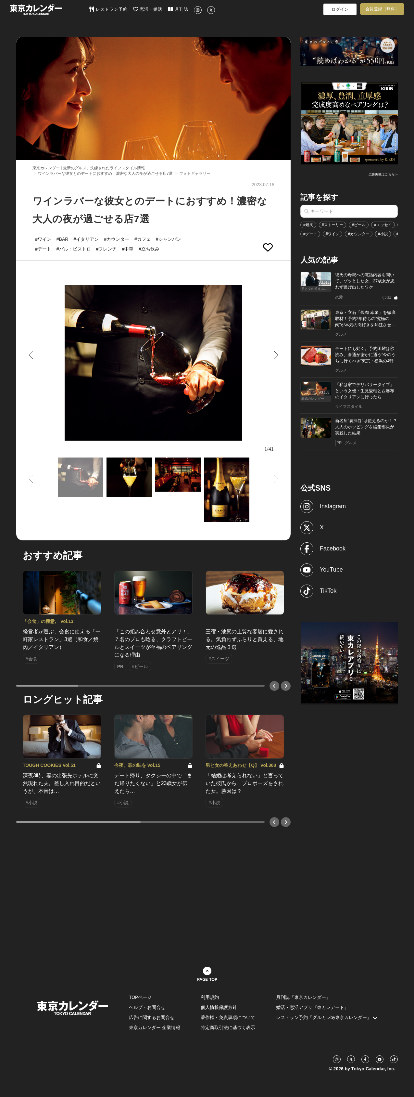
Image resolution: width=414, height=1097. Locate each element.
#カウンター (359, 234)
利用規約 (210, 997)
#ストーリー (333, 225)
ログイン (340, 9)
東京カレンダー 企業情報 (154, 1027)
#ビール (359, 225)
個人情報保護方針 (219, 1007)
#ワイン (333, 234)
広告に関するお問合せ (151, 1017)
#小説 (383, 234)
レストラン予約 (108, 9)
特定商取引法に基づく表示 (228, 1027)
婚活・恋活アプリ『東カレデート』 (312, 1007)
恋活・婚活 (148, 9)
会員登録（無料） (382, 8)
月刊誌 (178, 9)
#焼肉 (308, 225)
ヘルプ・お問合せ (147, 1007)
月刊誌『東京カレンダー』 (303, 997)
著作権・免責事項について (228, 1017)
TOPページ (140, 997)
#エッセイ (383, 225)
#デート (310, 234)
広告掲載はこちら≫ (383, 174)
